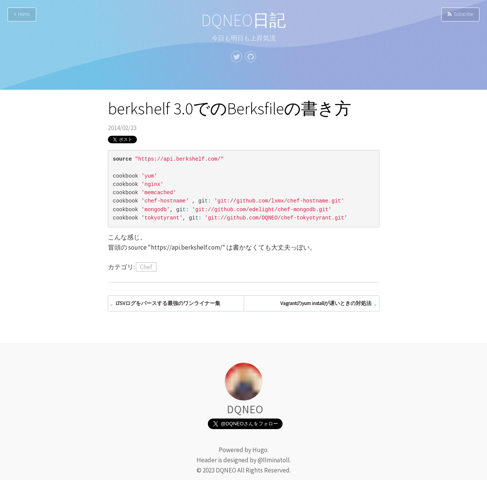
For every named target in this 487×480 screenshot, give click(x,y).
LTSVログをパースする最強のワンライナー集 (168, 303)
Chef (146, 267)
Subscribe (460, 14)
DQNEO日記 (243, 20)
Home (22, 14)
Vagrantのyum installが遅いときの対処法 (326, 303)
